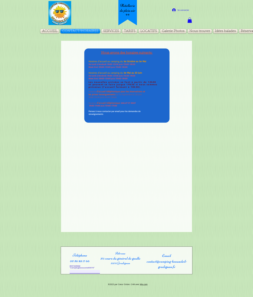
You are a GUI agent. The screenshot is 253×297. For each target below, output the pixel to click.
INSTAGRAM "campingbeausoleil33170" (82, 267)
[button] (189, 20)
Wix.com (143, 284)
